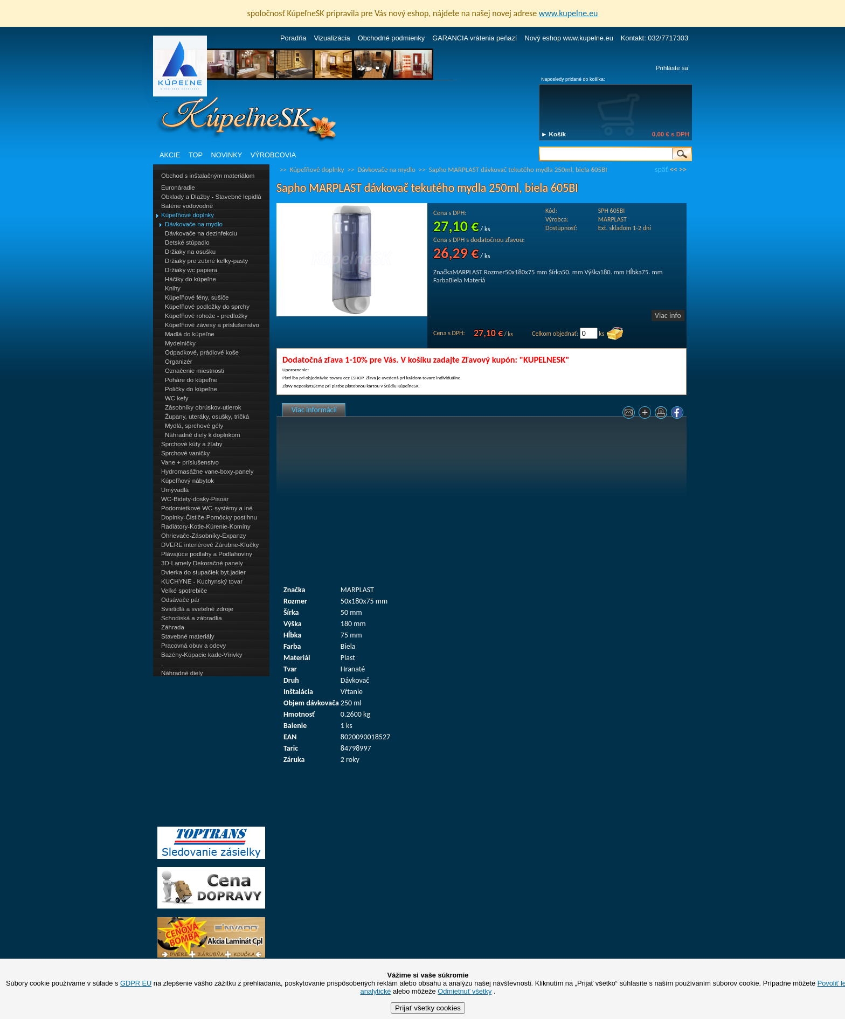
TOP (196, 155)
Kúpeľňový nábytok (187, 480)
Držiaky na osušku (190, 251)
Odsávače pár (180, 600)
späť (661, 169)
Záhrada (172, 627)
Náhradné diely (182, 673)
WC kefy (177, 398)
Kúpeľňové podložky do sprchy (207, 306)
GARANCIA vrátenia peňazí (474, 38)
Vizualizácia (332, 38)
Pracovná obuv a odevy (193, 645)
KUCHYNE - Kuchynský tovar (202, 581)
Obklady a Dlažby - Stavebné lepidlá (211, 196)
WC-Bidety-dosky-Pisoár (194, 499)
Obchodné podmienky (391, 38)
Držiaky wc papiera (191, 270)
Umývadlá (175, 490)
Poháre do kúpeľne (191, 380)
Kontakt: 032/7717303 (654, 38)
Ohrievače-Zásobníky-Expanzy (203, 535)
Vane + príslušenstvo (190, 462)
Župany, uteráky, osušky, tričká (207, 416)
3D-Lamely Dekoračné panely (202, 563)
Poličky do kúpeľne (191, 389)
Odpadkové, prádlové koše (202, 352)
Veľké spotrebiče (184, 590)
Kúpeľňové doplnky (187, 215)
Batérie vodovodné (187, 206)
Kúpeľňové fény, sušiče (196, 297)
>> (683, 169)
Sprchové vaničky (185, 453)
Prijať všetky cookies (428, 1008)
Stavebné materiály (187, 636)
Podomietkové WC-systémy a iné (207, 508)
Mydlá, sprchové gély (194, 425)
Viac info (668, 315)
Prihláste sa (672, 68)
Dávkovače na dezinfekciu (201, 233)
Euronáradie (178, 187)
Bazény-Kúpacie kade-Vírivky (201, 654)
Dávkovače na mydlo (194, 224)
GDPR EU (135, 983)
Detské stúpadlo (187, 242)
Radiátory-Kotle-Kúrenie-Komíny (206, 526)
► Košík (553, 134)
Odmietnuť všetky (464, 991)
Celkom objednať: (555, 333)
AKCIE (170, 155)
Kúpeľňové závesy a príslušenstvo (212, 325)
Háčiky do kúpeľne (190, 279)
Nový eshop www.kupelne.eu (568, 38)
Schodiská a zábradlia (191, 618)
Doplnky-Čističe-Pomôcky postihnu (209, 517)
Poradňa (293, 38)
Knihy (173, 288)
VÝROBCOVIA (273, 155)
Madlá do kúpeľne (189, 334)
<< (673, 169)
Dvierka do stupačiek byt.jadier (203, 572)
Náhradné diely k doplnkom (202, 435)
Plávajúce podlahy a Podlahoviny (206, 554)
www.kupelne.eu (568, 13)
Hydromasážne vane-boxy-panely (207, 471)
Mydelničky (180, 343)
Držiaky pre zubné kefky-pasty (206, 261)
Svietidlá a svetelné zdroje (197, 609)
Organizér (178, 361)
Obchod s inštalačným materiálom (207, 175)
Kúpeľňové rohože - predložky (206, 316)
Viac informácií (314, 409)
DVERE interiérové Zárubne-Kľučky (210, 545)
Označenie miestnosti (194, 371)
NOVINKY (227, 155)
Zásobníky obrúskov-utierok (203, 407)
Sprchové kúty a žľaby (191, 444)
